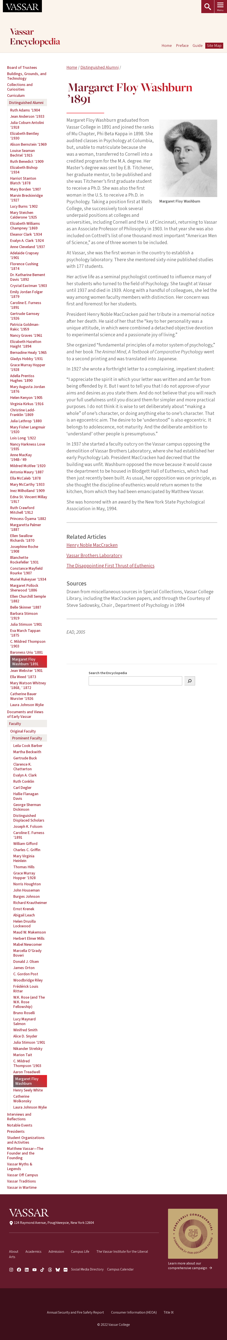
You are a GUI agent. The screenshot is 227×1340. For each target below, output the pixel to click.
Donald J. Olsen (26, 961)
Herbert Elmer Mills (29, 938)
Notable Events (19, 1125)
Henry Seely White (28, 1090)
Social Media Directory (87, 1269)
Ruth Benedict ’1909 (26, 161)
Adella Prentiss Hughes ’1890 (22, 378)
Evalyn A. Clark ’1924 (27, 240)
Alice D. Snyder (25, 1036)
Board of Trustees (22, 67)
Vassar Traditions (21, 1181)
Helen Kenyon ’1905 (26, 397)
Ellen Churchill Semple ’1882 (28, 599)
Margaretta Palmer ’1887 (25, 527)
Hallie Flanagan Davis (25, 796)
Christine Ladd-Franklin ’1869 (22, 412)
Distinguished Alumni (99, 67)
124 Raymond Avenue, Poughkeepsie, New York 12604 (51, 1222)
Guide (198, 45)
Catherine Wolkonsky (22, 1099)
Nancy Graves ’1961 (26, 335)
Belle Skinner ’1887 (25, 607)
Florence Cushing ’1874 (24, 266)
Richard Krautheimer (30, 903)
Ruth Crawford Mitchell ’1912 (22, 510)
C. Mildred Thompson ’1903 (27, 644)
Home (72, 67)
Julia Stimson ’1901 (26, 624)
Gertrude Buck (25, 758)
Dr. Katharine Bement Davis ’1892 (27, 277)
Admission (56, 1251)
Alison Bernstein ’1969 (28, 144)
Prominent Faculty (27, 738)
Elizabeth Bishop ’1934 (24, 170)
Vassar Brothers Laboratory (94, 555)
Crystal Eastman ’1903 (28, 286)
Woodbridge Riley (28, 980)
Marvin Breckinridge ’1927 (26, 198)
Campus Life (80, 1251)
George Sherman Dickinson (27, 807)
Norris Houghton (27, 884)
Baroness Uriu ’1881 (26, 652)
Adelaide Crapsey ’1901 (24, 255)
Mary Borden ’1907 (25, 189)
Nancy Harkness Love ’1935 (27, 447)
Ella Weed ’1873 (23, 677)
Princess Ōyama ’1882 (28, 519)
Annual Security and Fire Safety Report (75, 1312)
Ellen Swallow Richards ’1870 (22, 538)
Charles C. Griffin (26, 850)
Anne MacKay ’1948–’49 (21, 457)
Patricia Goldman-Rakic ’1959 (24, 327)
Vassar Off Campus (22, 1175)
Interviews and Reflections (19, 1117)
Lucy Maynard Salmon (24, 1021)
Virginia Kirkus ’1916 (26, 404)
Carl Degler (22, 787)
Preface (182, 45)
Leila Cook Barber (27, 746)
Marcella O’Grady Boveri (27, 953)
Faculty (15, 724)
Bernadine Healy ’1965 (28, 352)
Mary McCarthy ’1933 (27, 484)
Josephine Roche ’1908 (24, 549)
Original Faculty (23, 731)
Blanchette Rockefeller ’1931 (24, 560)
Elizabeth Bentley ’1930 (24, 136)
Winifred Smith (25, 1030)
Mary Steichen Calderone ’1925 (23, 215)
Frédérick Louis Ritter (25, 989)
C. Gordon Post (25, 974)
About (13, 1251)
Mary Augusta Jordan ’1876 (27, 389)
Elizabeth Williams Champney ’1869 (25, 226)
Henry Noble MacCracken (92, 545)
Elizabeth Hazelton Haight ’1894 (25, 344)
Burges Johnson (26, 896)
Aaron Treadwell (26, 1072)
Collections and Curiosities (20, 87)
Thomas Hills (24, 867)
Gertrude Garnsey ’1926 (24, 316)
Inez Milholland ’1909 (27, 491)
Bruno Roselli (24, 1013)
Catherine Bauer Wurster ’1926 (23, 696)
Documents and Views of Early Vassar (25, 714)
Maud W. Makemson (29, 932)
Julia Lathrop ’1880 (26, 421)
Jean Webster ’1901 (26, 670)
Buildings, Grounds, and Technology (26, 76)
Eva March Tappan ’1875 (25, 633)
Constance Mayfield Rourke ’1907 (26, 571)
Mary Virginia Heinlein (23, 858)
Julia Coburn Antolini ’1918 (27, 125)
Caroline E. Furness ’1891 (25, 305)
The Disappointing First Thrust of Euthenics (111, 565)
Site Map (214, 45)
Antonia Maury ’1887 (27, 472)
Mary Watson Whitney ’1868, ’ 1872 (28, 685)
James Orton (24, 968)
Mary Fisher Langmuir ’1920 (27, 429)
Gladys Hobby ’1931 (26, 359)
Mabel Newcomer (27, 944)
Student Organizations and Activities (26, 1140)
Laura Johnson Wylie (27, 705)
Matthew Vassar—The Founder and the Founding (25, 1153)
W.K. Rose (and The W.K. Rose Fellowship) (29, 1002)
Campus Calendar (120, 1269)
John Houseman (26, 890)
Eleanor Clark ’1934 (26, 234)
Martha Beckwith (27, 752)
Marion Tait (22, 1055)
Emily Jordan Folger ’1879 (26, 294)
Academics (33, 1251)
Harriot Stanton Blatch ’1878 (23, 181)
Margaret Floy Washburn (26, 1081)
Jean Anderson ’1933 (27, 116)
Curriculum (16, 95)
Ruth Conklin (23, 781)
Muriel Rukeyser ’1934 (28, 579)
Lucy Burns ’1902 (24, 206)
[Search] (189, 680)
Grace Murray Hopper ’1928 (27, 367)
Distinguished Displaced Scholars (28, 818)
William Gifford (25, 843)
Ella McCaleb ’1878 (25, 478)
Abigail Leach (24, 915)
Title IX (169, 1312)
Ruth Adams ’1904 (25, 110)
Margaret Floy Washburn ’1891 (25, 662)
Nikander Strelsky (27, 1048)
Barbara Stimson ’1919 (24, 616)
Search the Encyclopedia (108, 673)
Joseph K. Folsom (27, 826)
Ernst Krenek (23, 909)
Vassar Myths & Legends (19, 1166)
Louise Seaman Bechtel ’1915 (22, 153)
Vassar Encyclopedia (35, 37)
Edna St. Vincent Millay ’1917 (28, 499)
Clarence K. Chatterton (22, 767)
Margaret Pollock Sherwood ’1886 (24, 588)
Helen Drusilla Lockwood (24, 924)
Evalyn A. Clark (25, 775)
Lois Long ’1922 (23, 438)
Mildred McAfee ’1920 (27, 466)
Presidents (16, 1131)
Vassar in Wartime (22, 1187)
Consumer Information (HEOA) (134, 1312)
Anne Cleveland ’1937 (27, 247)
